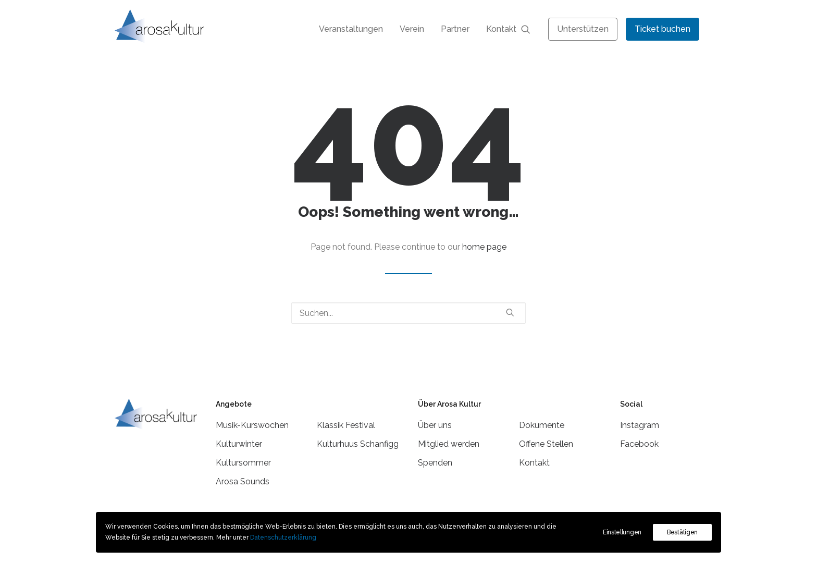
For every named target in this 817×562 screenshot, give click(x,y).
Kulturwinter (239, 444)
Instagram (639, 425)
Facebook (639, 444)
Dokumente (541, 425)
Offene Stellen (546, 444)
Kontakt (501, 29)
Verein (412, 29)
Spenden (435, 463)
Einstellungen (622, 532)
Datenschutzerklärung (283, 537)
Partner (455, 29)
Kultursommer (243, 463)
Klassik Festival (346, 425)
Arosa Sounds (242, 481)
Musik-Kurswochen (252, 425)
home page (484, 247)
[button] (530, 29)
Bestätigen (682, 532)
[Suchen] (408, 313)
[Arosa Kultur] (159, 26)
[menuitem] (351, 29)
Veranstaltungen (351, 29)
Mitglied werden (448, 444)
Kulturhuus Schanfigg (358, 444)
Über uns (435, 425)
